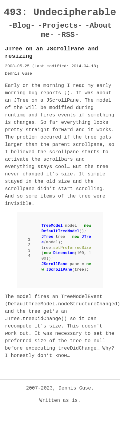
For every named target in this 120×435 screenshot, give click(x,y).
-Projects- (60, 26)
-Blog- (21, 26)
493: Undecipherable (60, 12)
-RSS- (68, 35)
